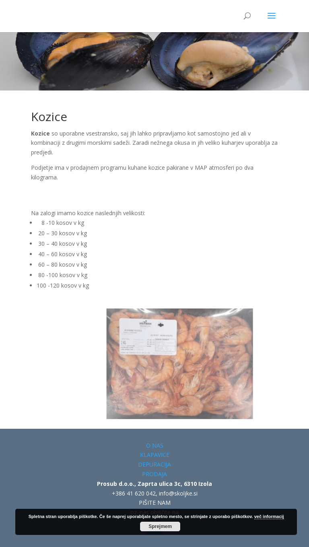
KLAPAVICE (154, 455)
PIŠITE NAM (155, 502)
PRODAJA (154, 474)
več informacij (269, 516)
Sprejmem (160, 526)
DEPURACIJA (154, 464)
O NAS (154, 445)
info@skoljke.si (178, 493)
